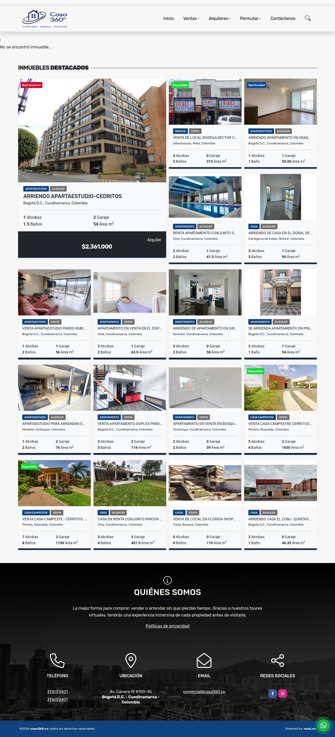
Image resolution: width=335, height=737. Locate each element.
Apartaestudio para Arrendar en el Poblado (54, 424)
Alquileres (218, 18)
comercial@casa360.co (204, 691)
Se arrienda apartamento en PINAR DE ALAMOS (280, 328)
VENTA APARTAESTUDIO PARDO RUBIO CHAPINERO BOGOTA (54, 328)
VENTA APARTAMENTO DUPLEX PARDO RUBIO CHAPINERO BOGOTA (130, 424)
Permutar (249, 18)
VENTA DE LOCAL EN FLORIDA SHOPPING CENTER (205, 519)
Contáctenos (282, 18)
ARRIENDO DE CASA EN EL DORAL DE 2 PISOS (280, 233)
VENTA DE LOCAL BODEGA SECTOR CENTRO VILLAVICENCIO (205, 137)
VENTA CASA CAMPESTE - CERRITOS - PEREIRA (54, 519)
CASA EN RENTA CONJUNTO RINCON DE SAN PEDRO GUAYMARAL (130, 519)
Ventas (190, 18)
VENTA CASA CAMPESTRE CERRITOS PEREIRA (280, 424)
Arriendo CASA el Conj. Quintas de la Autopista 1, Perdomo (280, 519)
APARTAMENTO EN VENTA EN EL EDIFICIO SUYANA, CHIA (130, 328)
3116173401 (57, 691)
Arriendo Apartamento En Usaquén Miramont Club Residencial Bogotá (280, 137)
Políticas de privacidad (167, 626)
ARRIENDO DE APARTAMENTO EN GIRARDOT (205, 328)
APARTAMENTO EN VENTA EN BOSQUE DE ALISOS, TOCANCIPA (205, 424)
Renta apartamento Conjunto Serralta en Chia (205, 233)
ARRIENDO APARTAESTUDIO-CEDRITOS (72, 196)
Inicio (168, 18)
